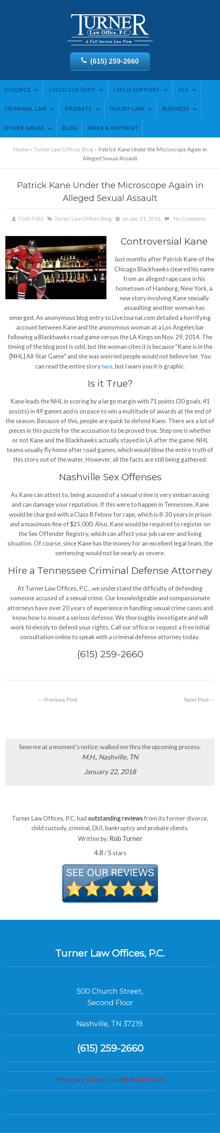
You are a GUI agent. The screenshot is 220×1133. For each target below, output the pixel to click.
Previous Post (58, 699)
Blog (70, 128)
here (107, 366)
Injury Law (127, 108)
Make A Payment (112, 128)
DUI (183, 89)
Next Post (199, 699)
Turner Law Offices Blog (63, 149)
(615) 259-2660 (110, 61)
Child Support (136, 89)
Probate (78, 108)
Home (20, 149)
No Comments (189, 218)
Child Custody (72, 89)
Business (175, 108)
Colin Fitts (31, 218)
